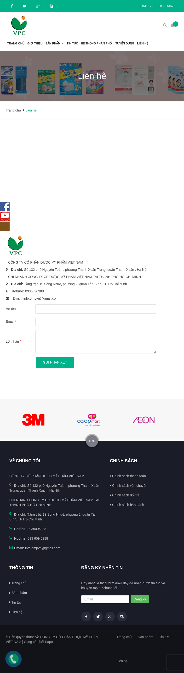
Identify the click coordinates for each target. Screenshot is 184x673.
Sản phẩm (18, 593)
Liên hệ (142, 43)
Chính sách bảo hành (127, 505)
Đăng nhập (166, 6)
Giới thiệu (34, 43)
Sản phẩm (53, 43)
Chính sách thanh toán (128, 476)
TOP (92, 441)
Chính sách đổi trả (124, 495)
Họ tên (11, 309)
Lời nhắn (13, 341)
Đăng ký (145, 6)
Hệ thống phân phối (97, 43)
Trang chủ (15, 43)
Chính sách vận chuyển (128, 486)
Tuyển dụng (124, 43)
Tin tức (15, 602)
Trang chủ (18, 583)
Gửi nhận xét (55, 362)
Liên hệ (16, 612)
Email (11, 321)
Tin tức (72, 43)
